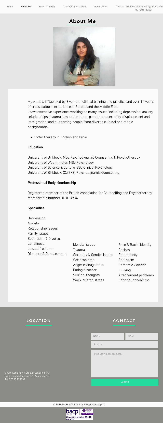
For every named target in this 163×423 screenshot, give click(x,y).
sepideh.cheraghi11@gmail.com (144, 6)
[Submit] (124, 382)
